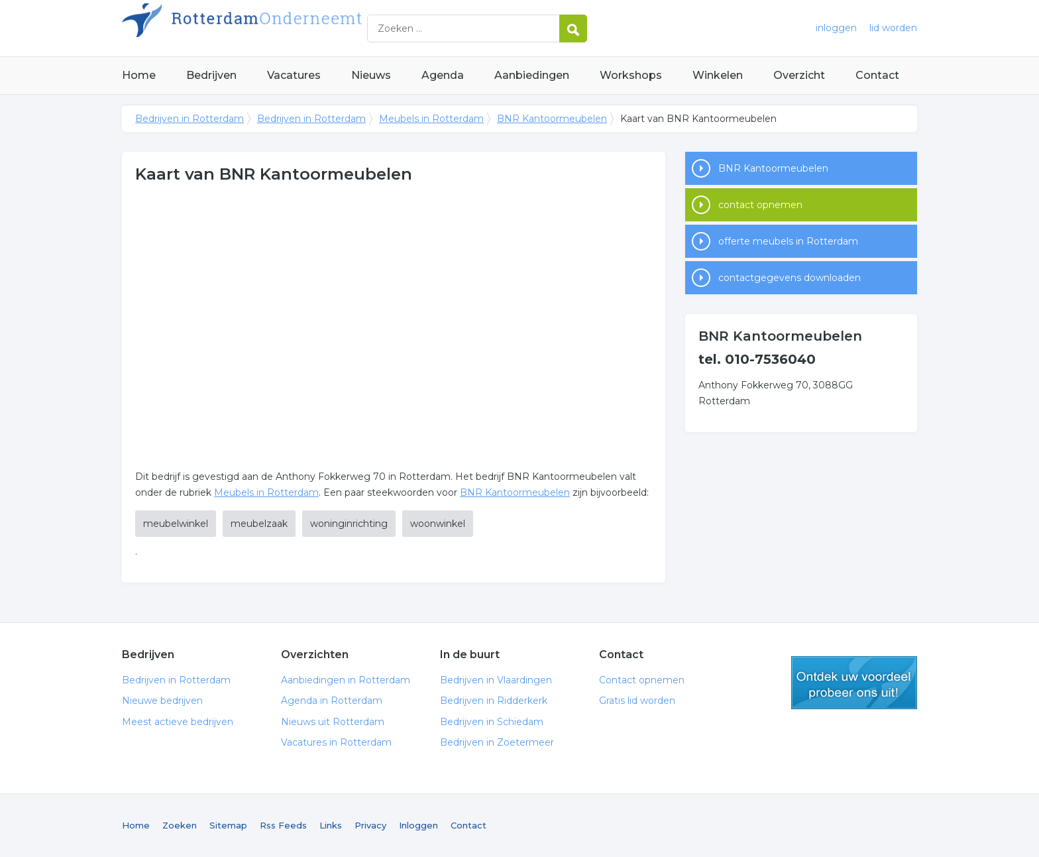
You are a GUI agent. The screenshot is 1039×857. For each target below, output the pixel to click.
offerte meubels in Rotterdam (788, 241)
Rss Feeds (283, 825)
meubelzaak (259, 524)
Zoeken (179, 825)
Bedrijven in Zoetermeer (497, 742)
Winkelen (717, 75)
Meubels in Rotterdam (431, 119)
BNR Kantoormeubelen (552, 119)
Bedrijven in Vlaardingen (496, 680)
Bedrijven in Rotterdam (287, 28)
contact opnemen (760, 205)
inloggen (836, 28)
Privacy (370, 825)
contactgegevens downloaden (789, 278)
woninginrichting (349, 524)
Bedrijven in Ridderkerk (493, 701)
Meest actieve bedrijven (177, 722)
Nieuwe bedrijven (162, 701)
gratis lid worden (854, 682)
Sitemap (228, 825)
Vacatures (294, 75)
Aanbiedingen (531, 75)
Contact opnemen (641, 680)
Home (139, 75)
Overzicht (799, 75)
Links (330, 825)
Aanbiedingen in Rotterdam (345, 680)
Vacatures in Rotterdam (336, 742)
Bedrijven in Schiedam (491, 722)
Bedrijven (211, 75)
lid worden (893, 28)
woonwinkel (437, 524)
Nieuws (371, 75)
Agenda (442, 75)
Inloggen (418, 825)
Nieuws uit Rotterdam (332, 722)
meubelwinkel (175, 524)
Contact (877, 75)
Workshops (631, 75)
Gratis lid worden (637, 701)
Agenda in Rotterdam (331, 701)
